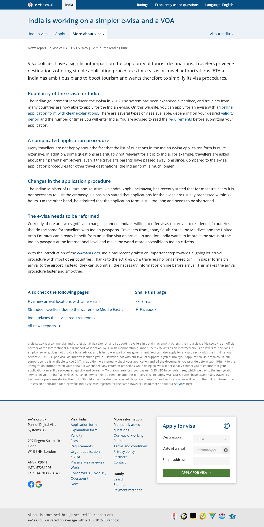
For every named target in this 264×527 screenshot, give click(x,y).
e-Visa (75, 457)
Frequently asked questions (177, 4)
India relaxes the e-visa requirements (60, 317)
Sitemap (120, 484)
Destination (172, 437)
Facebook (146, 309)
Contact (120, 462)
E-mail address (174, 459)
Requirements (82, 446)
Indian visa (38, 33)
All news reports (42, 325)
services (179, 384)
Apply (60, 33)
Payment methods (128, 490)
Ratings (142, 4)
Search (119, 479)
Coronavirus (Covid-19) (88, 473)
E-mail (144, 301)
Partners (120, 457)
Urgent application (85, 451)
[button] (211, 439)
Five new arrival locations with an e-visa (62, 301)
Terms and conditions (131, 446)
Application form (84, 424)
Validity (76, 435)
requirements (180, 119)
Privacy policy (124, 451)
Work (75, 467)
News (75, 483)
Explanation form (84, 430)
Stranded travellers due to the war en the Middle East (74, 309)
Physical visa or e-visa (87, 462)
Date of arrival (174, 448)
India (69, 4)
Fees (74, 440)
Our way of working (129, 435)
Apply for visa (195, 472)
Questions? (79, 478)
